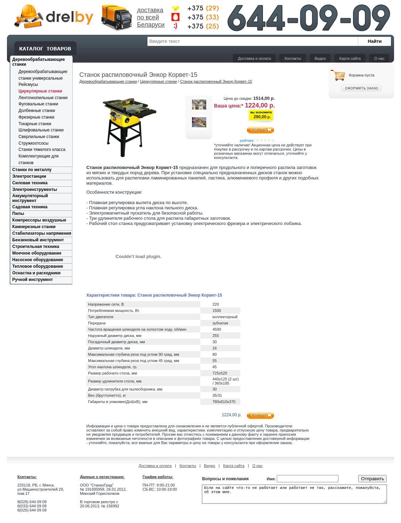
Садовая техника (29, 206)
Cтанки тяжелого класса (41, 149)
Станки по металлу (31, 169)
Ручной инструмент (32, 279)
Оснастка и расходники (36, 273)
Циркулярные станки (40, 91)
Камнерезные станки (33, 226)
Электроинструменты (34, 189)
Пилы (18, 213)
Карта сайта (350, 58)
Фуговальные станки (38, 104)
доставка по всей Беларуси (151, 17)
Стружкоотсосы (33, 143)
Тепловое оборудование (37, 266)
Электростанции (29, 176)
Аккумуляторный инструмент (30, 198)
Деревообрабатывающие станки (108, 81)
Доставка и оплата (254, 58)
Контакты (292, 58)
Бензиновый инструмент (38, 240)
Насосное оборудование (37, 259)
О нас (379, 58)
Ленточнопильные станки (42, 97)
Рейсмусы (28, 84)
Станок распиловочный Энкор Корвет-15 (216, 81)
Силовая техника (29, 182)
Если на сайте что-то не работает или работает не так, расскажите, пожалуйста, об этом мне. (294, 496)
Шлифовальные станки (40, 130)
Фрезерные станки (36, 117)
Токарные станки (34, 123)
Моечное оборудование (36, 253)
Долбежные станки (36, 110)
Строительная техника (35, 246)
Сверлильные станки (38, 136)
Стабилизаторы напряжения (41, 233)
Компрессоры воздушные (39, 220)
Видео (320, 58)
